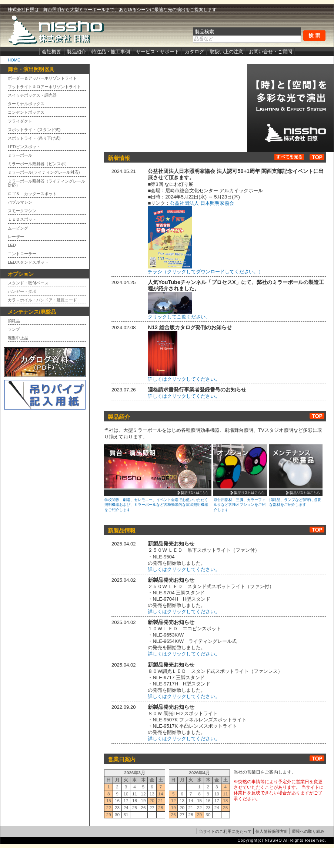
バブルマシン (20, 202)
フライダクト (20, 121)
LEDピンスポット (24, 147)
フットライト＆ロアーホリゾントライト (44, 87)
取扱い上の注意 (226, 51)
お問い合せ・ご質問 (270, 51)
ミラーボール (20, 155)
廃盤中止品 (18, 338)
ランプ (14, 329)
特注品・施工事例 (110, 51)
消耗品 (14, 321)
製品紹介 (76, 51)
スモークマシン (22, 211)
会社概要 (51, 51)
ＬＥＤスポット (22, 219)
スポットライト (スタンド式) (34, 130)
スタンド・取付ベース (28, 283)
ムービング (18, 228)
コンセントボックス (26, 112)
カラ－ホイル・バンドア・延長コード (42, 300)
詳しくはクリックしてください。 (184, 396)
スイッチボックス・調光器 (32, 95)
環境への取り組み (308, 831)
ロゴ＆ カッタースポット (32, 194)
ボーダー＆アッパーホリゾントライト (42, 78)
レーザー (16, 237)
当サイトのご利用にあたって (225, 831)
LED (12, 245)
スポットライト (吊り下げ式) (34, 138)
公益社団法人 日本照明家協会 (202, 203)
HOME (14, 60)
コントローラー (22, 254)
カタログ (194, 51)
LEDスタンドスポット (28, 262)
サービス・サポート (157, 51)
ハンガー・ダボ (22, 292)
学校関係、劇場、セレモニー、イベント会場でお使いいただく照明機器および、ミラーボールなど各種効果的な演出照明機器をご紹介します (156, 505)
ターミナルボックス (26, 104)
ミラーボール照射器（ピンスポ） (38, 164)
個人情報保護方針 (271, 831)
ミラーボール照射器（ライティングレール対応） (46, 183)
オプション (240, 470)
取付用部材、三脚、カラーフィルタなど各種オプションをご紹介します (239, 505)
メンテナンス (296, 470)
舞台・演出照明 (157, 470)
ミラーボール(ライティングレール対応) (44, 172)
